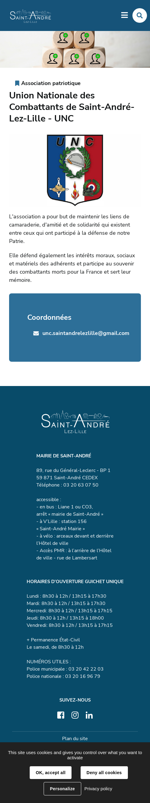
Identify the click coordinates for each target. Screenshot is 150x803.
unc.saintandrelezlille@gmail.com (85, 333)
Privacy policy (98, 788)
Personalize (62, 788)
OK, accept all (50, 772)
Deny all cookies (104, 772)
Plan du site (75, 738)
